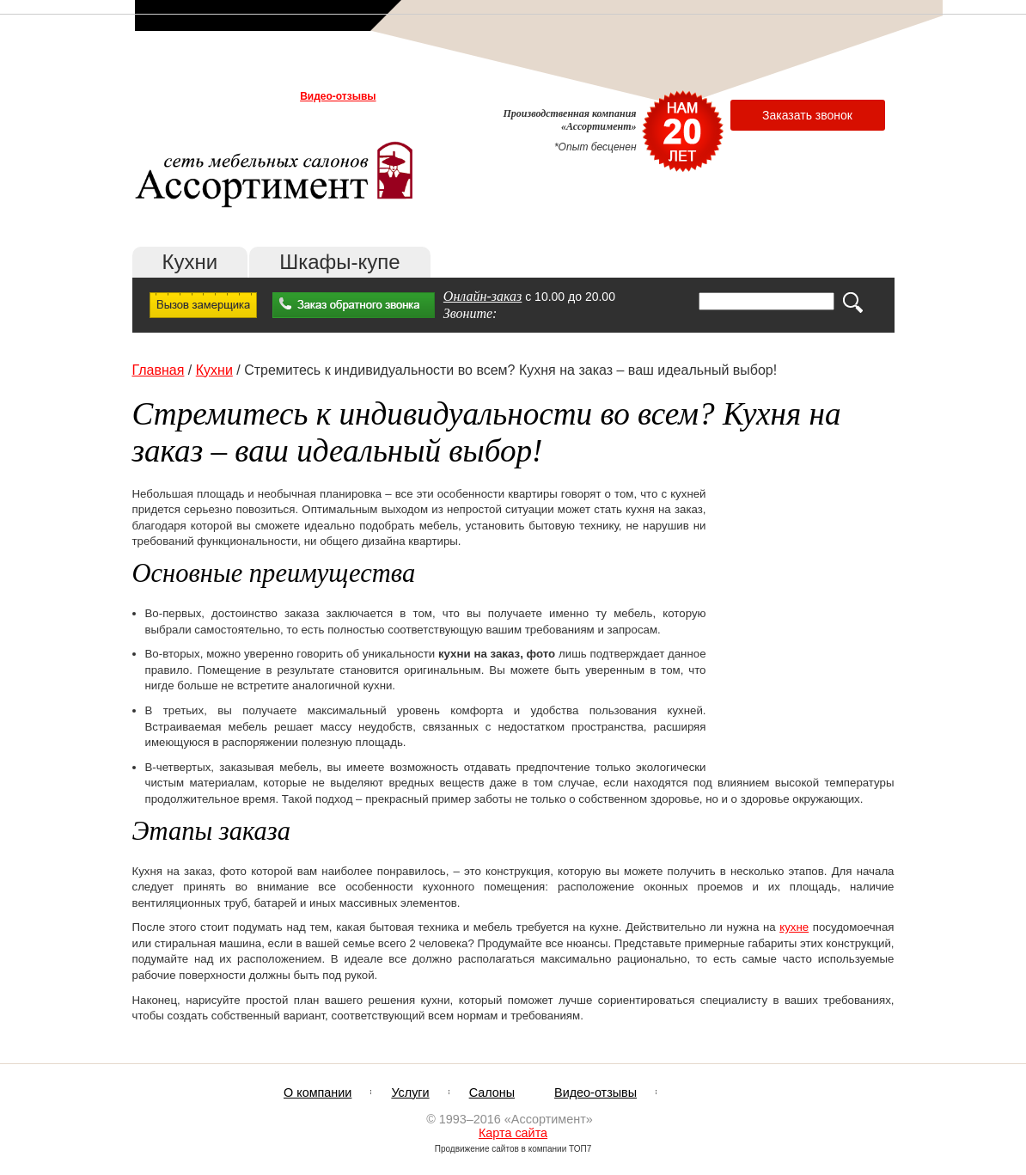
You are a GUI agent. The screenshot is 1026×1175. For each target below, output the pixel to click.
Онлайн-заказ (482, 296)
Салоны (270, 96)
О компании (168, 96)
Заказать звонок (807, 115)
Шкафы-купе (339, 261)
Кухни (190, 261)
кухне (794, 927)
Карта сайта (513, 1133)
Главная (158, 370)
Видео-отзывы (338, 96)
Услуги (224, 96)
